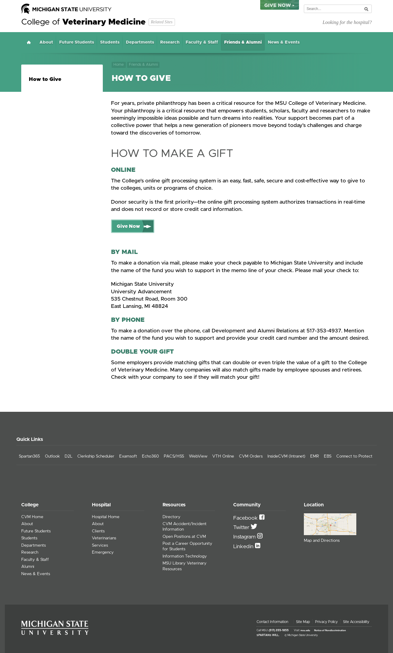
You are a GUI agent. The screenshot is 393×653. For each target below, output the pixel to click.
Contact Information (272, 622)
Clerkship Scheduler (95, 456)
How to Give (45, 79)
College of (83, 22)
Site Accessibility (356, 622)
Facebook (246, 518)
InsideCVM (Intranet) (286, 456)
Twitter (242, 527)
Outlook (52, 456)
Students (109, 42)
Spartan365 (29, 456)
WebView (198, 456)
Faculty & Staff (202, 42)
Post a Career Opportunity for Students (187, 546)
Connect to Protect (354, 456)
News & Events (284, 42)
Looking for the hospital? (347, 22)
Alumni (27, 567)
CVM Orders (251, 456)
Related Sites (161, 22)
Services (100, 545)
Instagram (245, 537)
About (46, 42)
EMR (314, 456)
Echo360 (150, 456)
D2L (68, 456)
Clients (98, 531)
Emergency (103, 552)
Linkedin (244, 546)
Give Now (128, 226)
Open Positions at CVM (184, 537)
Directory (171, 517)
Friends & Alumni (243, 42)
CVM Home (32, 517)
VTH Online (223, 456)
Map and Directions (322, 540)
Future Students (76, 42)
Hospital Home (105, 517)
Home (28, 42)
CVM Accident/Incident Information (185, 526)
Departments (140, 42)
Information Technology (185, 556)
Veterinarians (104, 538)
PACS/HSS (174, 456)
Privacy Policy (326, 622)
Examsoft (128, 456)
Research (170, 42)
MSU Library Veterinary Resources (185, 566)
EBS (327, 456)
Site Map (303, 622)
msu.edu (305, 630)
